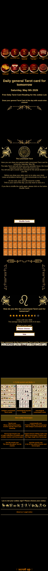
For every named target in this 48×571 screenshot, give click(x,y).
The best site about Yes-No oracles (12, 444)
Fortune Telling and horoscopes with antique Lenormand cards (36, 424)
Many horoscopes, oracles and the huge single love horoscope (36, 435)
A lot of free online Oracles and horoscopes (35, 444)
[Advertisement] (24, 24)
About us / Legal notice (24, 512)
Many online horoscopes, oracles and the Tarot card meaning (12, 425)
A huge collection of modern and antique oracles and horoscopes (12, 435)
